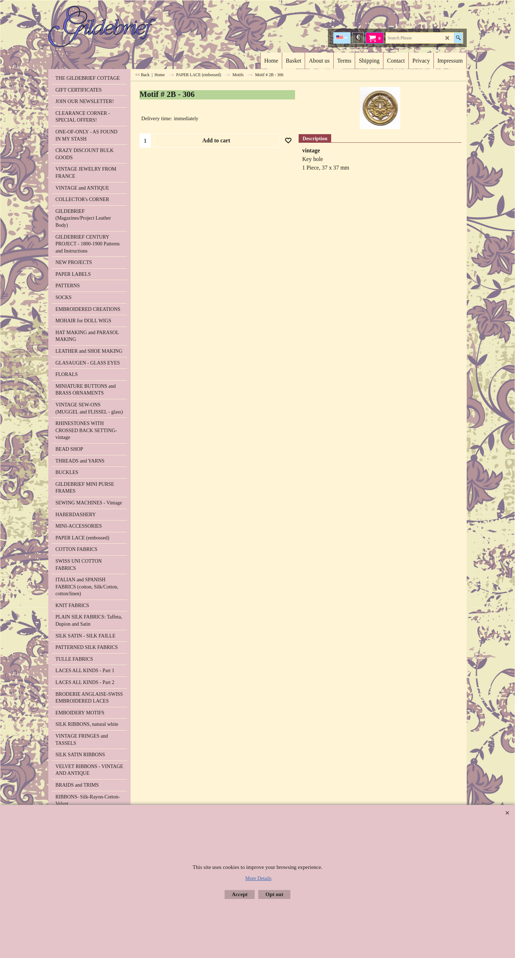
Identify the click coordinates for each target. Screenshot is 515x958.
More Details (258, 878)
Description (315, 138)
